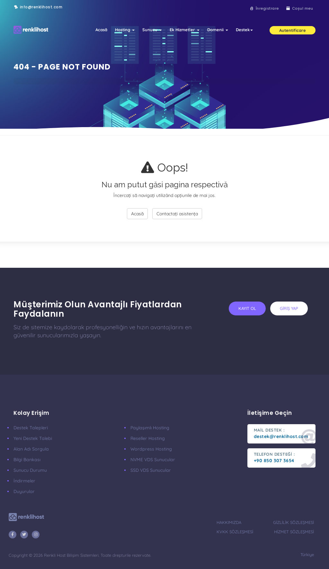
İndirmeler (24, 481)
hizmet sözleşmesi (294, 531)
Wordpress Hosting (151, 449)
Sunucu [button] (152, 29)
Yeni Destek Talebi (32, 438)
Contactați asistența (177, 214)
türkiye (307, 554)
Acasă (101, 29)
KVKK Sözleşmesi (235, 531)
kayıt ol (247, 308)
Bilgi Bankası (26, 459)
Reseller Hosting (147, 438)
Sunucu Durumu (30, 470)
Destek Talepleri (30, 428)
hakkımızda (229, 522)
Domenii (217, 29)
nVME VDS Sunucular (152, 459)
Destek (244, 29)
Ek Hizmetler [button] (185, 29)
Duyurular (24, 491)
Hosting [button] (125, 29)
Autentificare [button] (292, 30)
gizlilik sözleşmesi (293, 522)
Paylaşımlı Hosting (149, 428)
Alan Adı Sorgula (31, 449)
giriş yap (289, 308)
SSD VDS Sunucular (150, 470)
